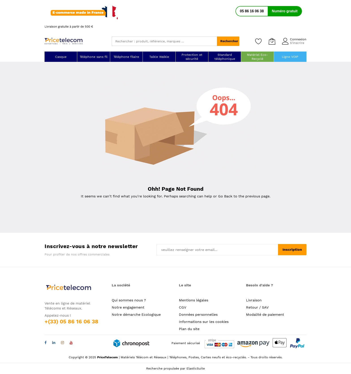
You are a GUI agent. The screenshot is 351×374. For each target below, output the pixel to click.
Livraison (254, 300)
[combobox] (164, 41)
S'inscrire (297, 43)
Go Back (225, 196)
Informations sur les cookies (204, 322)
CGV (182, 307)
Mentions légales (193, 300)
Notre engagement (128, 307)
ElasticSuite (195, 368)
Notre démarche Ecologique (136, 314)
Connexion (298, 39)
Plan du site (189, 329)
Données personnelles (198, 314)
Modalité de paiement (265, 314)
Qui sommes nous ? (129, 300)
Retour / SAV (257, 307)
